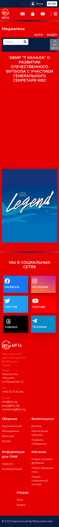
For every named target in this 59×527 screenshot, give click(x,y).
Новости (7, 463)
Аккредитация (12, 468)
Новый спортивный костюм (39, 480)
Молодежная (10, 431)
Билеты (36, 426)
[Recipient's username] (12, 42)
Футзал (6, 441)
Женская (8, 436)
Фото (20, 499)
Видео (21, 504)
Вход (40, 3)
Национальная (12, 426)
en (54, 3)
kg (50, 3)
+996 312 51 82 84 (12, 391)
